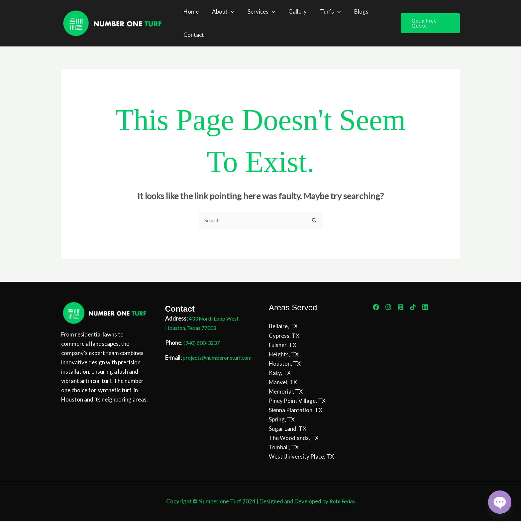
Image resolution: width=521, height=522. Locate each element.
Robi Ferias (342, 501)
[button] (228, 11)
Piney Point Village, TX (297, 401)
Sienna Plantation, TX (295, 410)
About (220, 11)
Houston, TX (285, 363)
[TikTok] (413, 307)
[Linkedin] (425, 307)
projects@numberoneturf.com (203, 367)
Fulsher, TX (282, 345)
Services (256, 11)
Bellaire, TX (283, 326)
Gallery (290, 11)
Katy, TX (280, 373)
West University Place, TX (301, 457)
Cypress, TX (284, 336)
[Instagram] (388, 307)
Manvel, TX (283, 382)
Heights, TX (284, 354)
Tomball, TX (284, 447)
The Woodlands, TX (294, 438)
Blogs (350, 11)
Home (190, 11)
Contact (192, 34)
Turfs (321, 11)
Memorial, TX (286, 391)
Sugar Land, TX (287, 429)
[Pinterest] (400, 307)
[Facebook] (376, 307)
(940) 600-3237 (203, 343)
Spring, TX (282, 419)
